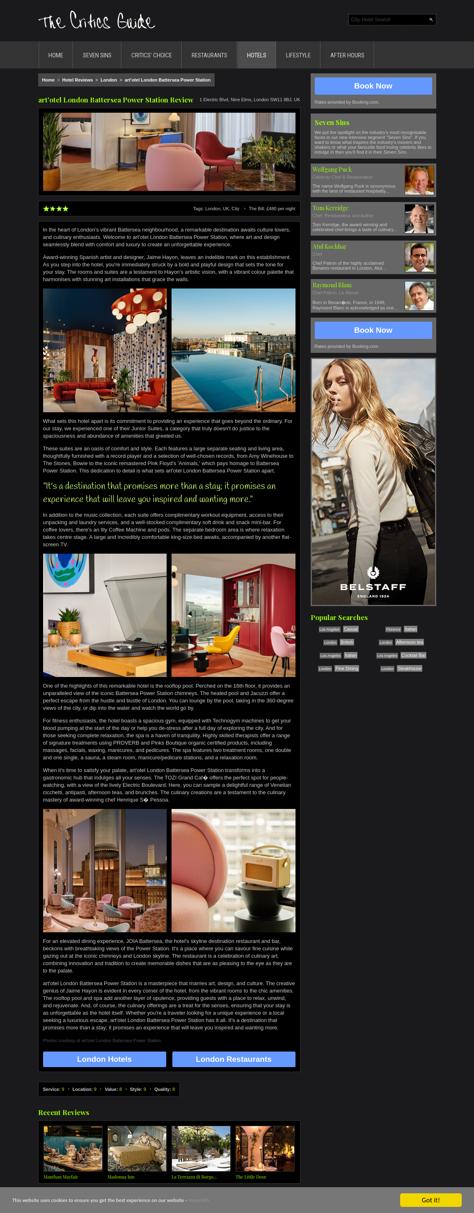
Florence (393, 629)
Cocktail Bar (413, 655)
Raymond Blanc (333, 285)
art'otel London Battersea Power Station (168, 79)
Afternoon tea (409, 642)
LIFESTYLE (298, 55)
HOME (55, 55)
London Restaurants (234, 1059)
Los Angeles (330, 629)
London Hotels (104, 1059)
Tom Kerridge (330, 208)
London (109, 79)
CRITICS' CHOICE (151, 55)
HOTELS (256, 55)
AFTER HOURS (347, 55)
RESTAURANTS (209, 55)
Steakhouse (409, 668)
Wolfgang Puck (332, 169)
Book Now (373, 86)
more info (198, 1201)
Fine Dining (346, 668)
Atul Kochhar (330, 246)
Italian (411, 629)
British (347, 642)
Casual (351, 629)
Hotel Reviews (77, 79)
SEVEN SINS (97, 55)
